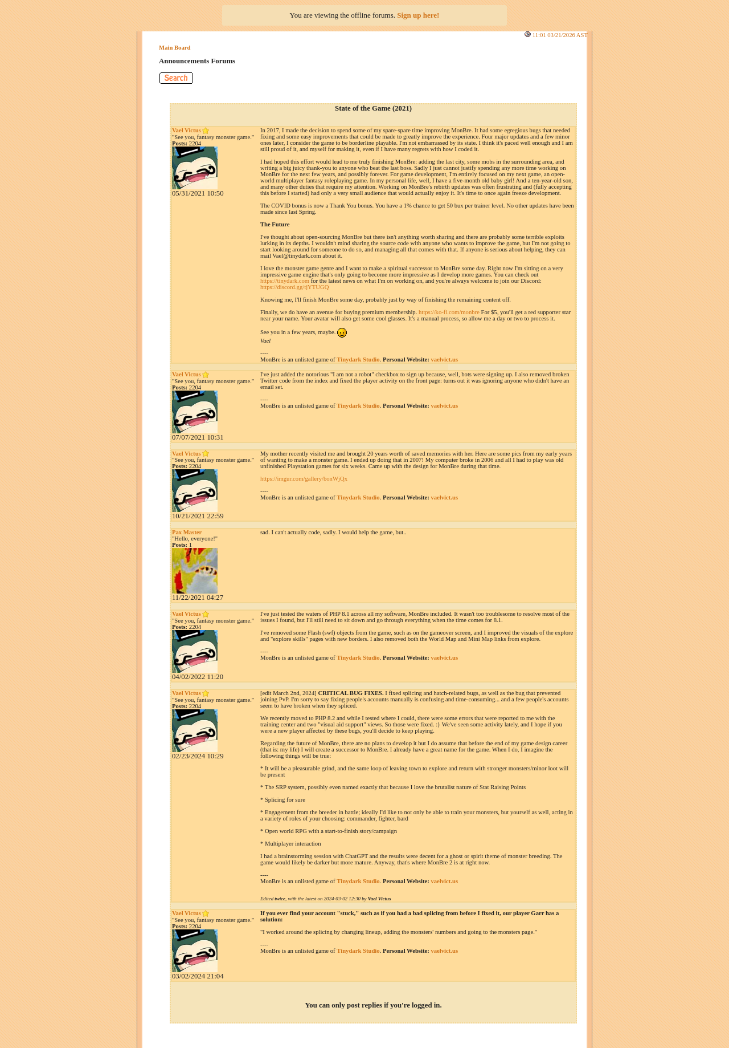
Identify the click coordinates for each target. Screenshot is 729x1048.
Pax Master (187, 532)
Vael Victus (190, 130)
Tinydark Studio (358, 359)
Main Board (174, 47)
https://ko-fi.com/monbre (449, 312)
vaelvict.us (444, 359)
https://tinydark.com (284, 281)
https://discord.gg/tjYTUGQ (294, 287)
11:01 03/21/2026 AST (560, 35)
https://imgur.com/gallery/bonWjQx (303, 479)
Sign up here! (418, 15)
